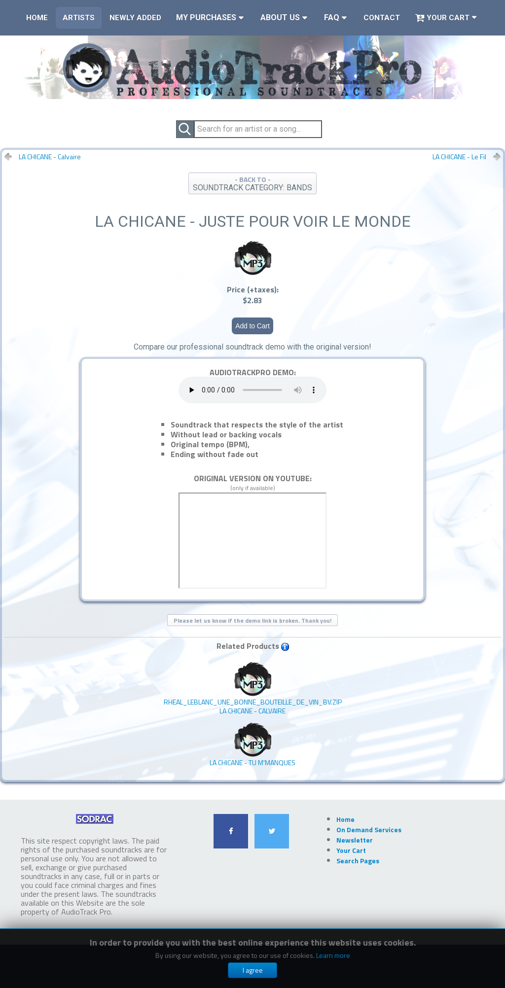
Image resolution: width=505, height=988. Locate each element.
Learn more (333, 955)
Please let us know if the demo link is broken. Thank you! (252, 620)
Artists (79, 17)
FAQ (331, 17)
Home (37, 17)
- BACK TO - (252, 183)
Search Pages (357, 860)
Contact (381, 17)
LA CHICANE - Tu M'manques (252, 744)
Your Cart (442, 17)
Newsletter (354, 840)
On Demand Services (368, 829)
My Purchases (206, 17)
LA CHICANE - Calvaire (50, 157)
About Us (280, 17)
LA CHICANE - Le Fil (459, 157)
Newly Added (135, 17)
